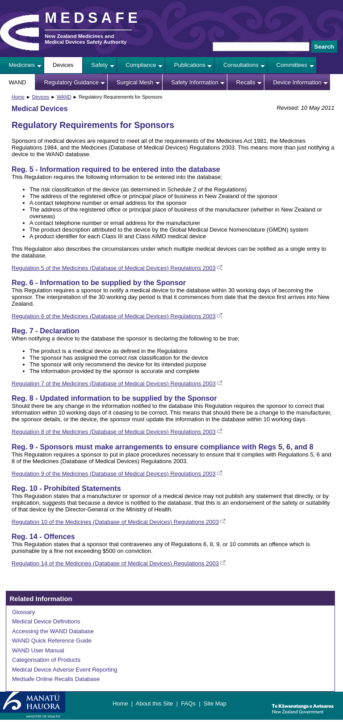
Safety (99, 65)
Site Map (215, 703)
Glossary (23, 612)
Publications (189, 65)
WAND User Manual (38, 650)
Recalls (245, 82)
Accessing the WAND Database (53, 631)
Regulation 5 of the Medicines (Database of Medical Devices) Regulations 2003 (114, 268)
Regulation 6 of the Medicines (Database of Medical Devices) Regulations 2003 (114, 316)
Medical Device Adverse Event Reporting (64, 669)
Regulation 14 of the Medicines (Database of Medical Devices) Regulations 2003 (115, 563)
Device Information (297, 82)
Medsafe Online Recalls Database (56, 679)
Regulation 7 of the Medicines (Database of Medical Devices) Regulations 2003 (114, 383)
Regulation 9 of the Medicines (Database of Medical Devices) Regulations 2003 (114, 473)
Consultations (241, 65)
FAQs (188, 703)
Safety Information (194, 82)
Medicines (22, 65)
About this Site (154, 703)
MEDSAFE (93, 18)
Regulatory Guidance (71, 82)
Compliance (140, 65)
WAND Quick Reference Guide (52, 640)
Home (18, 97)
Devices (63, 65)
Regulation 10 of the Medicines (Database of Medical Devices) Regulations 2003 (115, 522)
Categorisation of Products (46, 659)
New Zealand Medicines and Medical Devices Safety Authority (85, 39)
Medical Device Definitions (46, 621)
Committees (291, 65)
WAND (17, 82)
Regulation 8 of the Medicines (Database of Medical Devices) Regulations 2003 (114, 431)
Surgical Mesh (135, 82)
